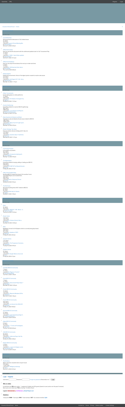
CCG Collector (7, 155)
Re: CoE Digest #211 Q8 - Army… (16, 79)
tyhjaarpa (6, 294)
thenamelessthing (9, 273)
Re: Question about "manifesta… (16, 134)
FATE (4, 226)
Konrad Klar (7, 68)
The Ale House (6, 186)
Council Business (7, 37)
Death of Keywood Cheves (14, 179)
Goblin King (7, 337)
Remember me (46, 379)
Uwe (5, 255)
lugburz (6, 100)
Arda (4, 205)
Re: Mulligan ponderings (14, 366)
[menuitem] (10, 2)
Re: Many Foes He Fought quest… (16, 122)
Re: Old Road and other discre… (15, 67)
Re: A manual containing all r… (15, 154)
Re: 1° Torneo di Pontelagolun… (15, 325)
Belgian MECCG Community (10, 342)
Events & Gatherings (8, 105)
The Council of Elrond (7, 30)
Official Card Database (8, 61)
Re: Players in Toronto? (13, 272)
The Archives (5, 354)
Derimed (6, 136)
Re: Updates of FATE (13, 232)
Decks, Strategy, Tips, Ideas (10, 129)
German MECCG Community (10, 310)
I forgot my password (35, 379)
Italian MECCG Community (9, 321)
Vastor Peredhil (8, 211)
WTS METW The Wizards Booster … (17, 166)
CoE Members (19, 391)
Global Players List (28, 391)
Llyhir (45, 397)
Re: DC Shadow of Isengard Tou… (16, 98)
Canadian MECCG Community (10, 267)
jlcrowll (6, 167)
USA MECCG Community (9, 332)
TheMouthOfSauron (9, 316)
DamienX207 (7, 44)
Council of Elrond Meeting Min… (16, 43)
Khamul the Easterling (9, 112)
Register (10, 377)
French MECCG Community (10, 300)
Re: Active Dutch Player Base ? (15, 282)
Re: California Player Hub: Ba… (15, 336)
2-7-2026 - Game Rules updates (16, 55)
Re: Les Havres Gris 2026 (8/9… (15, 304)
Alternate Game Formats (8, 198)
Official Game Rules (8, 49)
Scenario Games (7, 238)
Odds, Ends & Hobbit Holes (9, 172)
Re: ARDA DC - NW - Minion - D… (16, 209)
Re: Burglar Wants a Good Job (15, 253)
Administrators (11, 391)
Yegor (5, 192)
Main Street (5, 141)
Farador (6, 221)
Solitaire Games (7, 249)
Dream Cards (6, 216)
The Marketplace (7, 160)
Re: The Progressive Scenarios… (16, 243)
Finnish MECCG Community (10, 289)
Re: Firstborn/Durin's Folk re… (15, 220)
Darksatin (6, 244)
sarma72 (6, 327)
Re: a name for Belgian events (15, 347)
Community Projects (8, 148)
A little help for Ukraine (13, 191)
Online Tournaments (8, 93)
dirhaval (6, 233)
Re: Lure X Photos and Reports (15, 110)
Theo (5, 367)
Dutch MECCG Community (9, 278)
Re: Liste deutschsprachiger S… (16, 315)
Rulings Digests (7, 73)
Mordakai (6, 284)
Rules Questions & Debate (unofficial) (12, 117)
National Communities (8, 260)
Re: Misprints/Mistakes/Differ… (16, 293)
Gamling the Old (8, 348)
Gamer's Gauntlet (6, 86)
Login (4, 377)
